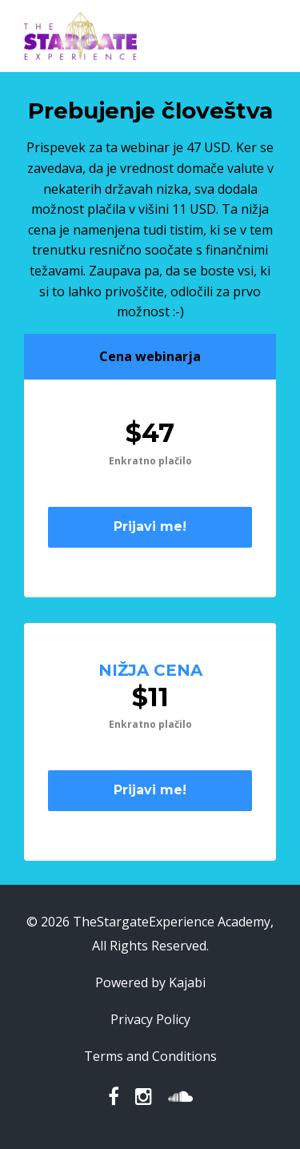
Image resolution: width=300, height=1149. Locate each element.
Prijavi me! (150, 526)
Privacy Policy (150, 1019)
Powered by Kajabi (150, 982)
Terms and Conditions (150, 1056)
